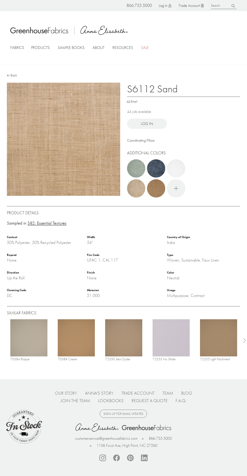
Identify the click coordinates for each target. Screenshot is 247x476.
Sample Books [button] (71, 47)
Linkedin (144, 458)
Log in (163, 5)
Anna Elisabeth (104, 30)
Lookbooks (111, 400)
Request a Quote (150, 400)
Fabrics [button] (17, 47)
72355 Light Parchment (215, 359)
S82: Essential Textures (46, 223)
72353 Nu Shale (164, 359)
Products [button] (40, 47)
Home (39, 30)
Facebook (116, 458)
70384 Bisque (19, 359)
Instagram (102, 458)
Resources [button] (122, 47)
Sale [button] (145, 47)
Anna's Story (99, 393)
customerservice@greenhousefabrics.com (106, 438)
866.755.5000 (160, 438)
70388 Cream (67, 359)
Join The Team (75, 400)
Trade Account (189, 5)
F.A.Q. (181, 400)
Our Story (66, 393)
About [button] (98, 47)
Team (167, 393)
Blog (186, 393)
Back (14, 75)
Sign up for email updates (123, 414)
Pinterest (130, 458)
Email (134, 101)
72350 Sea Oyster (117, 359)
